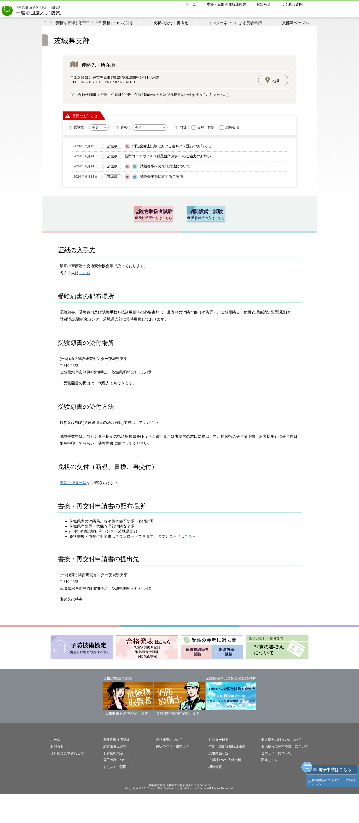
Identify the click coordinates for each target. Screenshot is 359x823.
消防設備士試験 (114, 776)
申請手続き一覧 (73, 513)
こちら (84, 303)
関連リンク (269, 789)
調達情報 (214, 795)
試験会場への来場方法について (165, 179)
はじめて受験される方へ (67, 782)
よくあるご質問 (114, 795)
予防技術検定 (112, 782)
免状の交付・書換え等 (171, 776)
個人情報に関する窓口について (283, 776)
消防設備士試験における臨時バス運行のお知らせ (171, 158)
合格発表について (168, 769)
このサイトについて (275, 782)
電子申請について (115, 789)
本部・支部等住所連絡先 (226, 4)
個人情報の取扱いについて (280, 769)
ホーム (190, 4)
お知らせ (263, 4)
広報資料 (232, 789)
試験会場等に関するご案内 (161, 189)
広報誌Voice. (217, 789)
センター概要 (217, 769)
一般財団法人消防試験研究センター (53, 9)
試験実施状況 (217, 782)
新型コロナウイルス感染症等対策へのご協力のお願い (168, 169)
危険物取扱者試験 (115, 769)
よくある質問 (292, 4)
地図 (276, 93)
